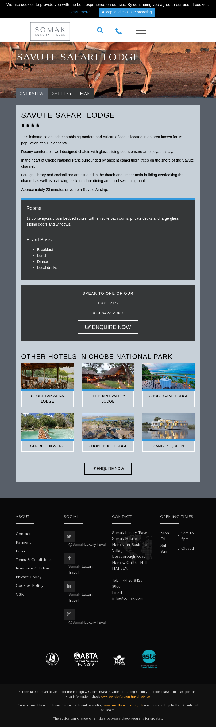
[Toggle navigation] (140, 30)
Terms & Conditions (34, 559)
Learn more (79, 12)
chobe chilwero (47, 446)
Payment (23, 542)
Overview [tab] (32, 93)
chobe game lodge (168, 396)
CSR (20, 594)
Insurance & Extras (33, 568)
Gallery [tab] (62, 93)
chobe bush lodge (107, 446)
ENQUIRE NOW (108, 327)
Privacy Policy (28, 577)
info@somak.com (127, 598)
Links (20, 551)
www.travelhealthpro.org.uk (123, 705)
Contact (23, 534)
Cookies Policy (29, 585)
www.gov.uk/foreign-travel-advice (125, 696)
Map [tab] (85, 93)
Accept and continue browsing (127, 12)
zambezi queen (168, 446)
